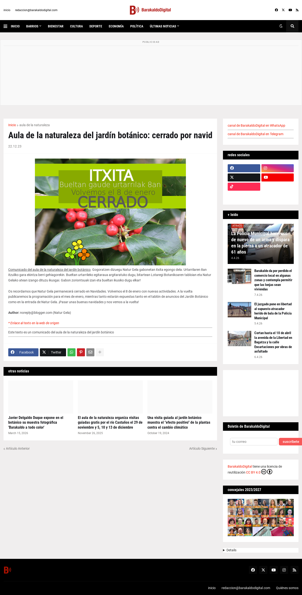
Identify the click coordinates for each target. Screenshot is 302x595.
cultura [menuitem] (76, 26)
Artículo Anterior (18, 448)
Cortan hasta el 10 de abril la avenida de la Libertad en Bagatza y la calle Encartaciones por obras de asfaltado (273, 342)
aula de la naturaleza (34, 125)
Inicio (12, 125)
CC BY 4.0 (259, 471)
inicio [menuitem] (15, 26)
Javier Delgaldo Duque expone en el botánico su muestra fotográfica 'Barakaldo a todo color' (35, 422)
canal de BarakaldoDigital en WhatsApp (256, 125)
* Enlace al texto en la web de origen (33, 323)
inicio (7, 10)
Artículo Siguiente (202, 448)
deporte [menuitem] (95, 26)
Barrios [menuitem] (32, 26)
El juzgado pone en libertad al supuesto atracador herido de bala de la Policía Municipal (273, 311)
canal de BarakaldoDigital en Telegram (255, 134)
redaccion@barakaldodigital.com (36, 10)
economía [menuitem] (116, 26)
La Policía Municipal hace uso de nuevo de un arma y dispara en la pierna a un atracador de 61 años (260, 243)
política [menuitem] (136, 26)
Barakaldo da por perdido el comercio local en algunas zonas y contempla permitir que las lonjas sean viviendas (273, 280)
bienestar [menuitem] (55, 26)
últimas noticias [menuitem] (163, 26)
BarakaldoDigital (240, 466)
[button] (7, 26)
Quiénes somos (287, 588)
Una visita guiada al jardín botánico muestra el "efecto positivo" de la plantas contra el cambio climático (178, 422)
